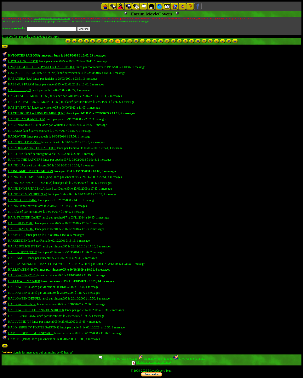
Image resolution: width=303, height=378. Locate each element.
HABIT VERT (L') (19, 107)
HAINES (14, 206)
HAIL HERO (16, 153)
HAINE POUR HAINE (22, 200)
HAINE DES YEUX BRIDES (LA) (30, 182)
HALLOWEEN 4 (19, 287)
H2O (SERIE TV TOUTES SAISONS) (32, 72)
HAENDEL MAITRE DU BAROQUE (32, 148)
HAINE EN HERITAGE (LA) (27, 188)
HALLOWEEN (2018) (22, 275)
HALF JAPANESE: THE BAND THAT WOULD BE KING (45, 263)
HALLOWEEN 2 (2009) (24, 281)
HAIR (12, 211)
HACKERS (15, 130)
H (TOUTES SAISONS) (24, 55)
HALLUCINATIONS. (22, 315)
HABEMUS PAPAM (21, 84)
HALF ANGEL (17, 258)
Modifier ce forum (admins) (151, 362)
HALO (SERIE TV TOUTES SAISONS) (33, 327)
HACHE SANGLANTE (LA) (26, 119)
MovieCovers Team (160, 370)
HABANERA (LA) (20, 78)
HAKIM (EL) (16, 234)
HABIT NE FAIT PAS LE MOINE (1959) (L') (37, 101)
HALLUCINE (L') (19, 321)
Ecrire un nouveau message (117, 358)
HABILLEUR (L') (19, 90)
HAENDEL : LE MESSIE (24, 142)
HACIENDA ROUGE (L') (24, 125)
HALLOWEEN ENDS (22, 304)
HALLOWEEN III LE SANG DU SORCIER (36, 310)
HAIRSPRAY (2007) (21, 229)
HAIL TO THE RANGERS (25, 159)
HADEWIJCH (17, 136)
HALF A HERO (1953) (22, 252)
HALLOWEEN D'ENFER (24, 298)
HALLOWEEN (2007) (23, 269)
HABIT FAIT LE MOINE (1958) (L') (31, 96)
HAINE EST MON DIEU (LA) (27, 194)
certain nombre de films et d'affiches (52, 18)
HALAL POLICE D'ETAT (24, 246)
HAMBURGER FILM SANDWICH (31, 333)
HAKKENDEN (17, 240)
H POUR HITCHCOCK (23, 61)
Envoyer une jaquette (189, 358)
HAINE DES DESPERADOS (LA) (30, 177)
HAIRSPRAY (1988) (21, 223)
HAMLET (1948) (19, 339)
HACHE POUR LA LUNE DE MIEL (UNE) (37, 113)
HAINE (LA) (16, 165)
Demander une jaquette (155, 358)
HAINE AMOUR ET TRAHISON (30, 171)
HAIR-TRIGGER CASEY (24, 217)
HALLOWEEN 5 (19, 292)
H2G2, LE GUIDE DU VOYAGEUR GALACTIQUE (41, 67)
